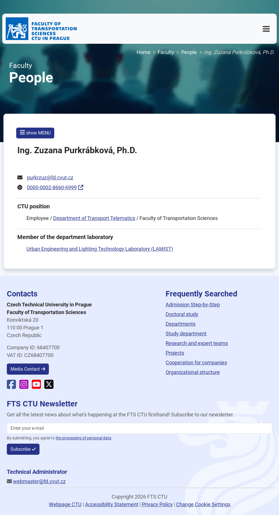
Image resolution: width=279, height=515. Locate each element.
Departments (180, 324)
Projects (175, 353)
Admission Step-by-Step (193, 305)
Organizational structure (193, 372)
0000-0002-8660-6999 (52, 187)
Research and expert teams (197, 343)
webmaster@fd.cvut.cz (39, 481)
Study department (186, 334)
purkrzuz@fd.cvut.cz (50, 177)
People (189, 52)
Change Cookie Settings (203, 504)
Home (144, 52)
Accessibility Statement (111, 504)
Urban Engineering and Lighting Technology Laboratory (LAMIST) (99, 249)
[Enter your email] (139, 428)
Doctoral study (182, 314)
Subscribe (20, 449)
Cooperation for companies (196, 363)
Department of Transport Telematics (94, 218)
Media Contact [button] (25, 369)
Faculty (166, 52)
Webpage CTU (65, 504)
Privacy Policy (157, 504)
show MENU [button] (35, 133)
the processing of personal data (83, 438)
